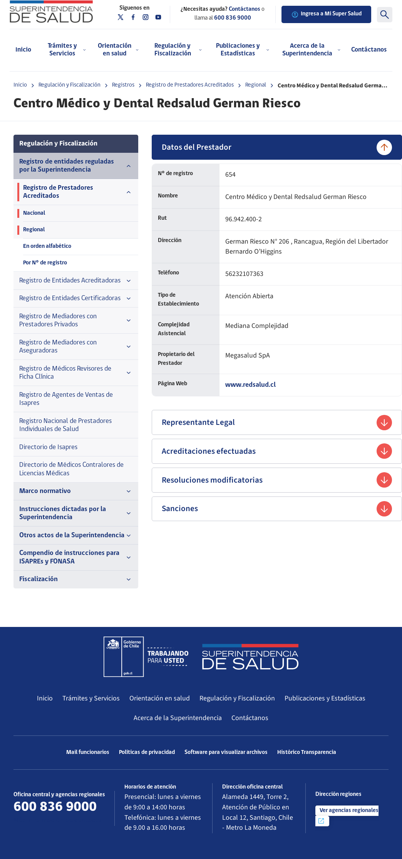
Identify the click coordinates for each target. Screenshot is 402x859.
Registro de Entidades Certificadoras (75, 298)
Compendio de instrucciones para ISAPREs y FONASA (75, 557)
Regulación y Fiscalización (69, 85)
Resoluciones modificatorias (277, 480)
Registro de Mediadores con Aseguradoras (75, 346)
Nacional (34, 213)
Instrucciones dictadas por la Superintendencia (75, 513)
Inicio (23, 50)
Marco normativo (75, 491)
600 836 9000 (232, 18)
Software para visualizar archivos (226, 752)
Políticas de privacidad (147, 752)
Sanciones (277, 508)
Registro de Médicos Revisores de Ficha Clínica (75, 373)
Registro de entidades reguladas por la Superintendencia (75, 166)
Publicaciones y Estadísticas (325, 698)
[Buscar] (384, 14)
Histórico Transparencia (306, 752)
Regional (255, 85)
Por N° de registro (45, 263)
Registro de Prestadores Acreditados (190, 85)
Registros (123, 85)
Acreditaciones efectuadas (277, 451)
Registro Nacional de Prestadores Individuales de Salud (65, 425)
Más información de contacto (57, 820)
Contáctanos (369, 50)
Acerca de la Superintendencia (178, 718)
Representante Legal (277, 422)
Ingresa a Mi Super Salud (326, 14)
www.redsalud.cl (250, 385)
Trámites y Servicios (91, 698)
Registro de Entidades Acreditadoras (75, 281)
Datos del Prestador (277, 147)
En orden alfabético (47, 246)
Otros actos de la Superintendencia (75, 536)
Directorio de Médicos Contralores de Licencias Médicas (71, 469)
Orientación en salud (159, 698)
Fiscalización (75, 579)
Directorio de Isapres (48, 447)
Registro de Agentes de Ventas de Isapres (66, 399)
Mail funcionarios (87, 752)
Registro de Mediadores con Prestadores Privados (75, 320)
